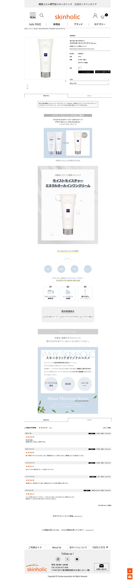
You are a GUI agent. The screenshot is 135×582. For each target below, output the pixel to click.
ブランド (78, 24)
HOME (25, 28)
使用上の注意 (73, 83)
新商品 (56, 24)
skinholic (36, 28)
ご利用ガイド (35, 547)
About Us (56, 547)
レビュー (89, 96)
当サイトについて (78, 547)
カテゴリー (99, 24)
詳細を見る (46, 96)
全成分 (71, 79)
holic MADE (35, 24)
